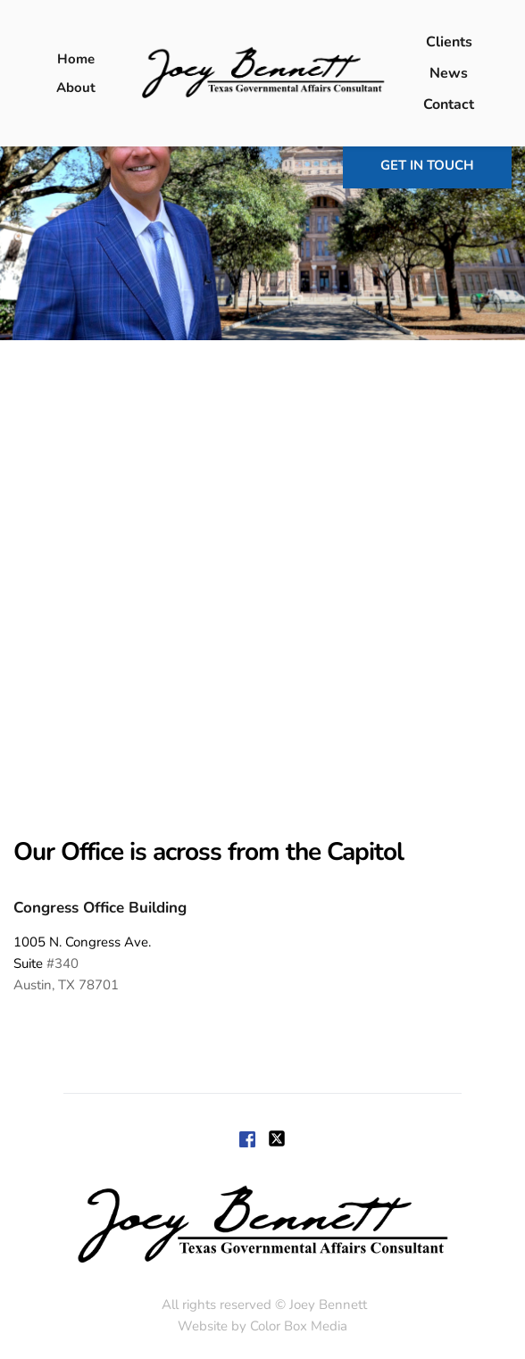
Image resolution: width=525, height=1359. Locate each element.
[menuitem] (75, 59)
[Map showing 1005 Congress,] (262, 586)
